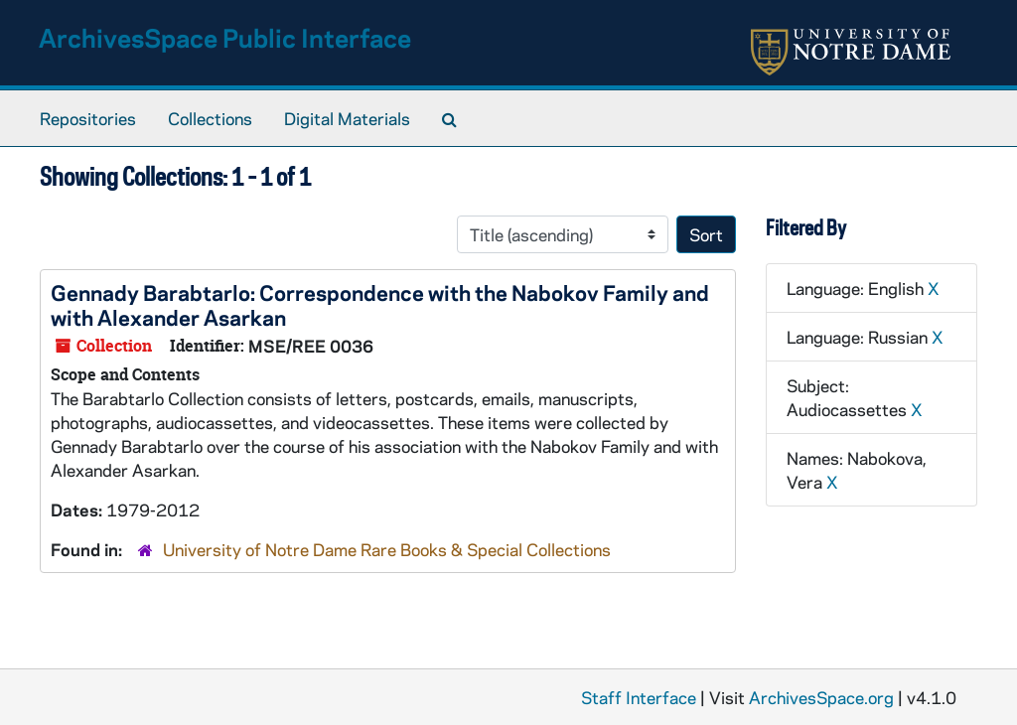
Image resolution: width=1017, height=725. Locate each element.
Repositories (88, 118)
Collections (210, 118)
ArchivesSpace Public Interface (225, 37)
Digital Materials (347, 118)
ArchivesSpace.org (821, 697)
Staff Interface (638, 697)
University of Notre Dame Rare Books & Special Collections (387, 549)
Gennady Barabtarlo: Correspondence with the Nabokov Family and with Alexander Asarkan (380, 304)
